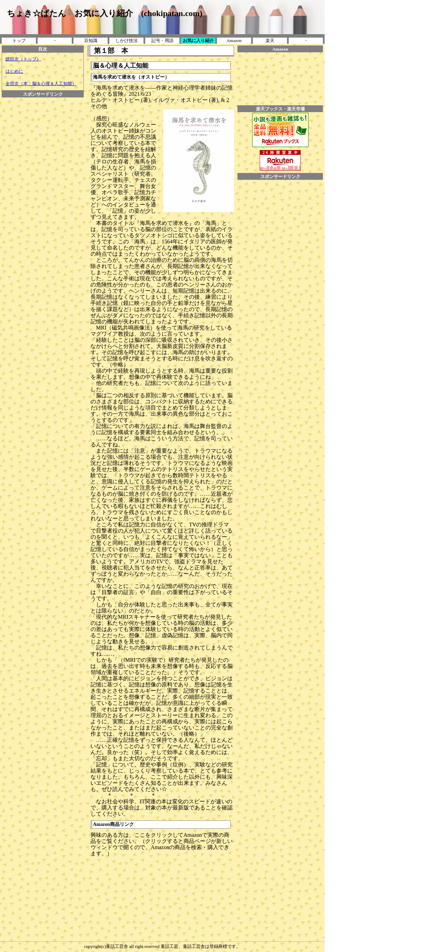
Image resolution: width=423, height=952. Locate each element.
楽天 (269, 40)
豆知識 (90, 40)
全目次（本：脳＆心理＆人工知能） (41, 83)
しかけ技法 (126, 40)
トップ (19, 40)
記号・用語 (162, 40)
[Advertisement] (43, 112)
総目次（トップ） (23, 59)
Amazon (234, 40)
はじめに (14, 71)
